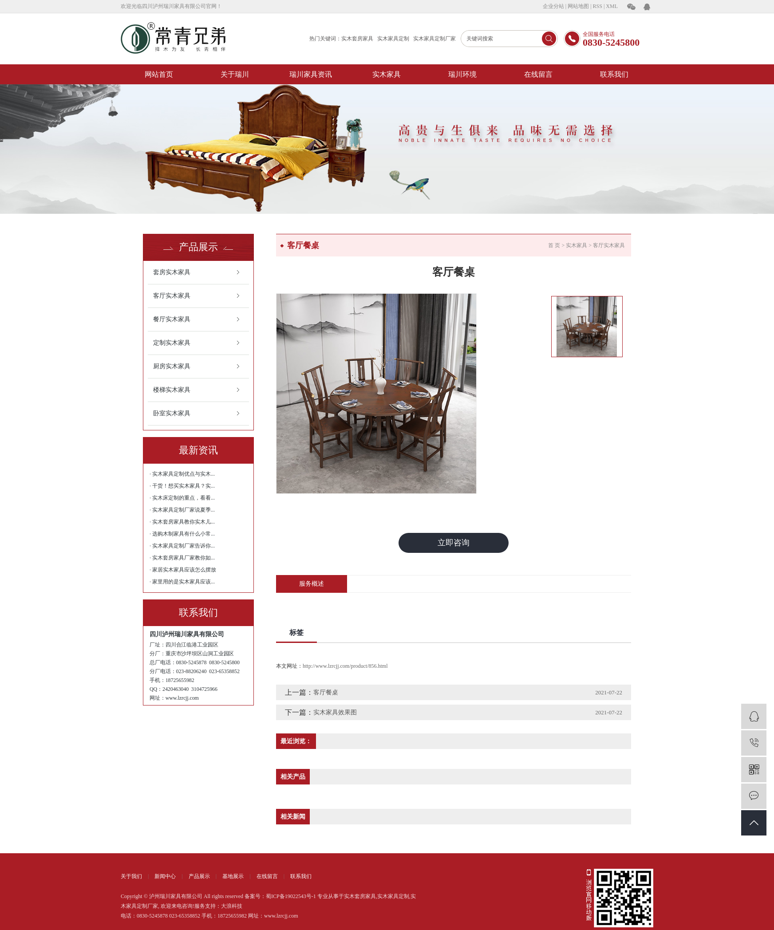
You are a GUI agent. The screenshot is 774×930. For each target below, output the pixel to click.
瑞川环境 (462, 74)
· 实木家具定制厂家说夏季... (182, 510)
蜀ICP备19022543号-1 (291, 896)
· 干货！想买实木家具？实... (182, 486)
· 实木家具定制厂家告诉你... (182, 546)
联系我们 (614, 74)
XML (612, 6)
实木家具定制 (393, 38)
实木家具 (386, 74)
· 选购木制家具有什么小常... (182, 534)
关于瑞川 (235, 74)
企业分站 (553, 6)
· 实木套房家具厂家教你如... (182, 558)
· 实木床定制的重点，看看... (182, 498)
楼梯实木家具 (171, 389)
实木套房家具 (357, 38)
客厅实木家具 (171, 295)
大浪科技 (231, 906)
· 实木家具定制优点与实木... (182, 474)
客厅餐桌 (325, 692)
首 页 (554, 245)
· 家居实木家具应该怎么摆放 (183, 570)
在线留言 (538, 74)
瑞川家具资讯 (310, 74)
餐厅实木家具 (171, 319)
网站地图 (578, 6)
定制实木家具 (171, 342)
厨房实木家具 (171, 366)
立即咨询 (454, 542)
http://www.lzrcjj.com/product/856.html (345, 666)
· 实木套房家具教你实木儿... (182, 522)
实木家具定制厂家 (434, 38)
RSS (597, 6)
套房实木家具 (171, 272)
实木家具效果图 (335, 712)
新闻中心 (165, 876)
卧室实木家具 (171, 413)
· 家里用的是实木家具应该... (182, 582)
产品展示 (199, 876)
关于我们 (131, 876)
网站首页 (159, 74)
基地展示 (233, 876)
